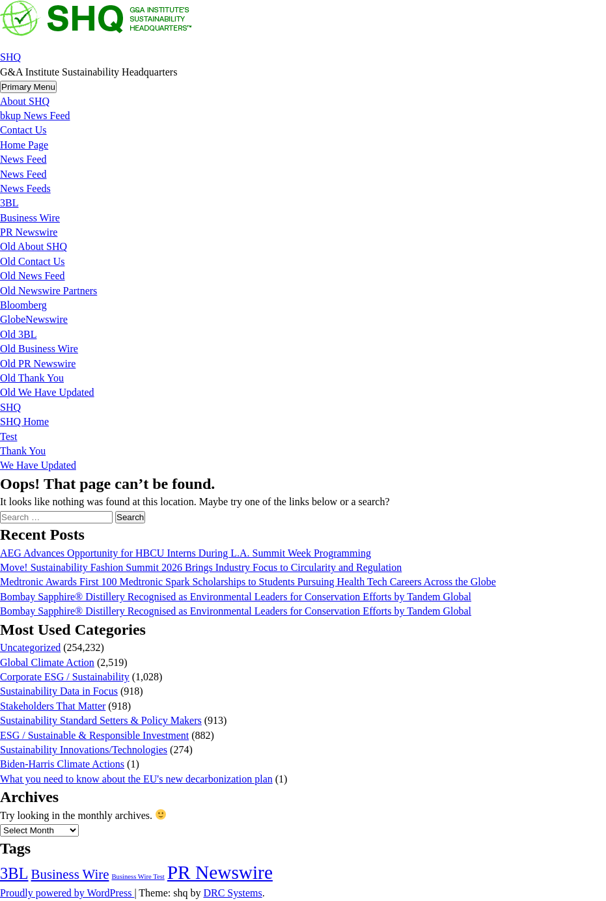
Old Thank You (32, 377)
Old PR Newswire (38, 363)
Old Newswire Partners (48, 290)
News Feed (23, 159)
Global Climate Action (47, 662)
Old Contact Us (32, 261)
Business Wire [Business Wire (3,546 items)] (70, 874)
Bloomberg (23, 305)
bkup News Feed (35, 115)
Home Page (24, 144)
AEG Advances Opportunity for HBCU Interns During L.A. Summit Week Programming (185, 553)
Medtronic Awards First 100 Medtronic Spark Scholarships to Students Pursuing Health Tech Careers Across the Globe (248, 581)
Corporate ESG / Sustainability (65, 676)
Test (8, 436)
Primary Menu (28, 87)
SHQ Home (24, 421)
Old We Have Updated (47, 392)
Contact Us (23, 129)
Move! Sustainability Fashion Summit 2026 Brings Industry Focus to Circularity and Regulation (201, 567)
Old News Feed (32, 275)
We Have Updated (38, 465)
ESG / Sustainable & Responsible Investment (94, 735)
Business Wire (30, 217)
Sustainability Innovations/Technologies (83, 749)
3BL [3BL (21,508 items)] (14, 873)
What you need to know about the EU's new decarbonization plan (136, 778)
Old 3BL (18, 334)
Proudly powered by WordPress (67, 892)
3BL (9, 202)
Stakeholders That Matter (52, 706)
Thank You (23, 450)
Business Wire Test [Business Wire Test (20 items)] (137, 876)
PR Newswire (28, 232)
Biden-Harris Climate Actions (62, 763)
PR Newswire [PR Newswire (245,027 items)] (220, 872)
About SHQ (24, 101)
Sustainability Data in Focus (59, 691)
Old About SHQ (33, 246)
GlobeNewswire (34, 319)
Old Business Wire (39, 348)
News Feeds (25, 188)
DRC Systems (232, 892)
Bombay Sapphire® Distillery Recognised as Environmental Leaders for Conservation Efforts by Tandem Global (235, 596)
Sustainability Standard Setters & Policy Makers (101, 720)
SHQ (10, 56)
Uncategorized (30, 647)
